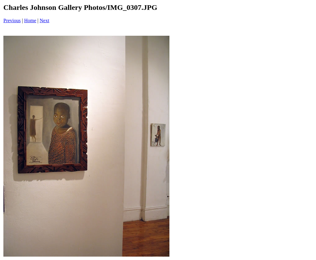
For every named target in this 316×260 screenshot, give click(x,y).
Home (30, 20)
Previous (12, 20)
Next (44, 20)
